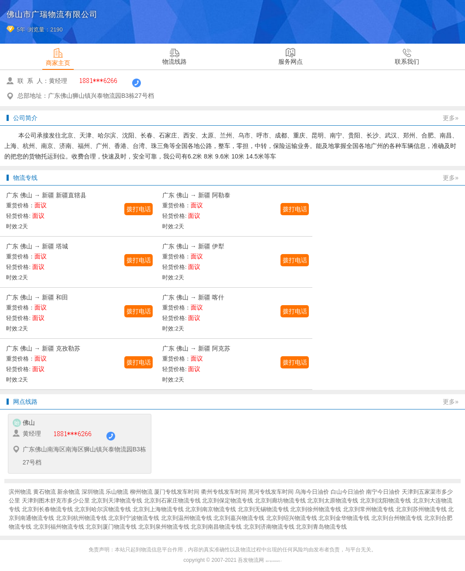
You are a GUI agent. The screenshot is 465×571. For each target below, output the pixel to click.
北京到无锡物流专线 (263, 509)
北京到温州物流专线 (186, 518)
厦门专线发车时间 (176, 491)
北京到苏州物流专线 (421, 509)
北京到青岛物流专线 (321, 526)
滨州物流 (20, 491)
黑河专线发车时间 (271, 491)
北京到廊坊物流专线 (280, 500)
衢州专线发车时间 (223, 491)
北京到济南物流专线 (268, 526)
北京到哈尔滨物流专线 (102, 509)
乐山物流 (117, 491)
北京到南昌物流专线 (216, 526)
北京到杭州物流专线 (81, 518)
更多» (450, 118)
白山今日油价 (348, 491)
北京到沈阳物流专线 (385, 500)
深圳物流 (93, 491)
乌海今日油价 (312, 491)
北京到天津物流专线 (116, 500)
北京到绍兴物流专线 (291, 518)
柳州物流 (141, 491)
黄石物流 (44, 491)
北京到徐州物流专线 (315, 509)
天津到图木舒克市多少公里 (56, 500)
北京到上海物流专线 (158, 509)
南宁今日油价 (383, 491)
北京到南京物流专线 (210, 509)
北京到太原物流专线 (332, 500)
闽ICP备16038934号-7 (274, 561)
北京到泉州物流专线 (163, 526)
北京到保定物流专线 (227, 500)
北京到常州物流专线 (368, 509)
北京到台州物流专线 (396, 518)
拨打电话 (139, 209)
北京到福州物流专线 (58, 526)
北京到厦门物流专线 (111, 526)
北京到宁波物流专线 (133, 518)
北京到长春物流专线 (47, 509)
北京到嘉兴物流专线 (238, 518)
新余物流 (68, 491)
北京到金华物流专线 (343, 518)
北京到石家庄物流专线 (172, 500)
